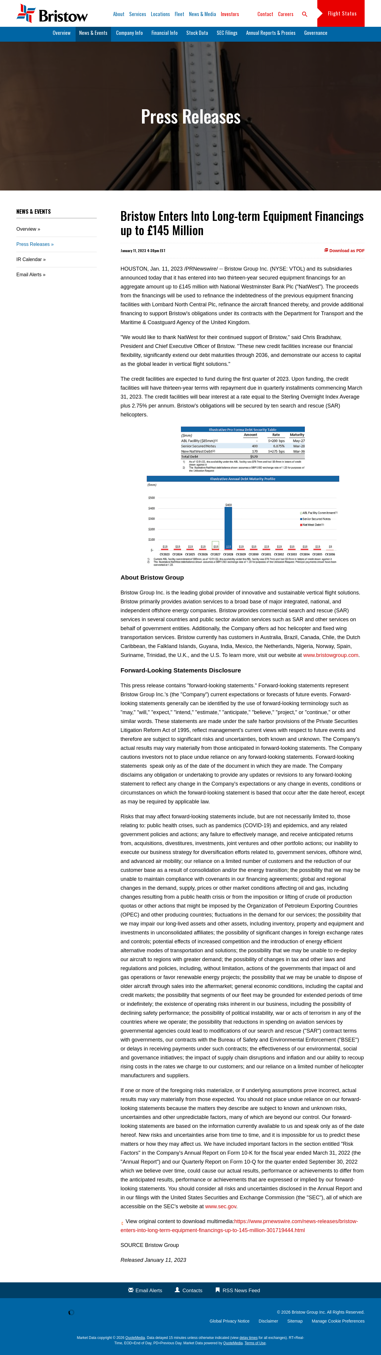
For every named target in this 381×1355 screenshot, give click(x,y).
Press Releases (33, 247)
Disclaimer (268, 1324)
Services (137, 14)
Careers (285, 14)
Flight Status (342, 13)
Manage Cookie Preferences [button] (338, 1324)
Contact (265, 14)
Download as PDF (344, 253)
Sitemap (294, 1324)
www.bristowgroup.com (330, 658)
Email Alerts (28, 277)
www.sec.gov (220, 1210)
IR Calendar (29, 262)
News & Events (93, 35)
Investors (230, 14)
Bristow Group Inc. (309, 1315)
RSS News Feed (241, 1294)
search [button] (304, 14)
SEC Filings (227, 35)
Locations (160, 14)
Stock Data (197, 35)
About (118, 14)
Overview (62, 35)
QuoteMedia (135, 1341)
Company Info (129, 35)
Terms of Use (255, 1346)
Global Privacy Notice (229, 1324)
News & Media (202, 14)
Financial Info (165, 35)
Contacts (192, 1294)
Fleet (179, 14)
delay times (249, 1341)
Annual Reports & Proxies (271, 35)
